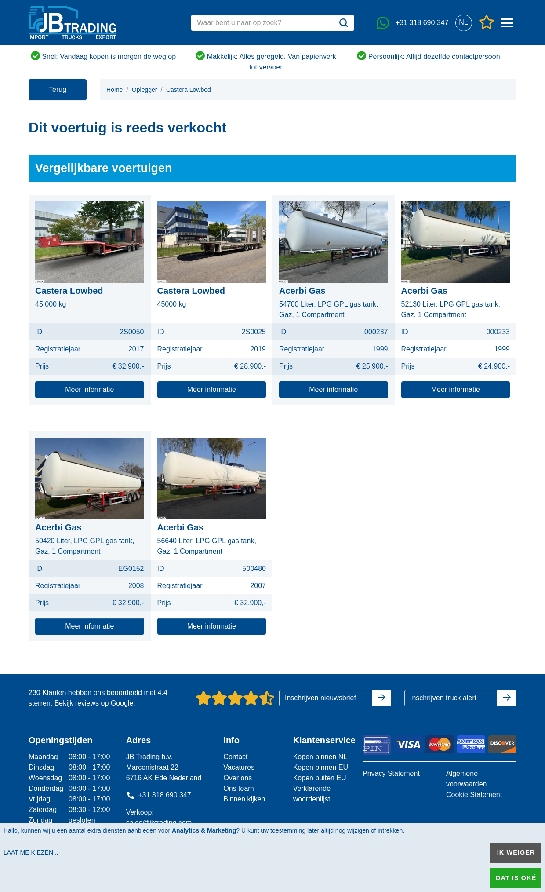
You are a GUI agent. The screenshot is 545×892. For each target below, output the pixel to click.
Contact (235, 756)
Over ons (237, 778)
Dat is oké (516, 877)
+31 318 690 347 (158, 795)
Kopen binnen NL (320, 756)
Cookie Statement (474, 794)
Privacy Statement (391, 773)
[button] (463, 22)
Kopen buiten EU (319, 778)
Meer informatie (89, 389)
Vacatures (238, 767)
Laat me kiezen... (31, 852)
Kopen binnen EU (320, 767)
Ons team (238, 788)
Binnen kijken (244, 799)
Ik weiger (516, 852)
